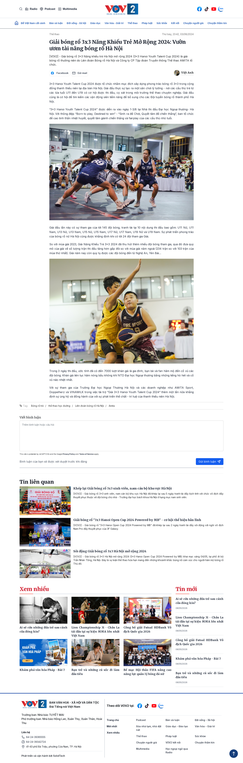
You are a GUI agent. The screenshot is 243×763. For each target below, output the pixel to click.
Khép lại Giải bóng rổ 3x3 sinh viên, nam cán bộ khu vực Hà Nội (122, 488)
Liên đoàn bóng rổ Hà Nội (89, 405)
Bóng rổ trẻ (37, 405)
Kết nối (175, 23)
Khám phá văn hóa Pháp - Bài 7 (198, 658)
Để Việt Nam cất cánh (33, 23)
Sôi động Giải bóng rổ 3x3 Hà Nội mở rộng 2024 (109, 551)
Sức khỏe (162, 23)
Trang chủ (113, 720)
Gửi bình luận (210, 461)
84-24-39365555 (35, 737)
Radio (31, 9)
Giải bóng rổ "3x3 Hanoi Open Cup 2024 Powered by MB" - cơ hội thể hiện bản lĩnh (137, 520)
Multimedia (67, 9)
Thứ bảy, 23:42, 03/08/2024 (178, 34)
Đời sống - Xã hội (76, 23)
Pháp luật (147, 23)
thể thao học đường (59, 405)
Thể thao (133, 23)
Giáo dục (95, 23)
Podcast (47, 9)
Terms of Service (86, 454)
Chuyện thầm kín (217, 23)
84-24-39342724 (36, 741)
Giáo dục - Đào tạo (177, 726)
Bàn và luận (56, 23)
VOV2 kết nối (173, 742)
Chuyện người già (193, 23)
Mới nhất (112, 726)
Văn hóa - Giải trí (114, 23)
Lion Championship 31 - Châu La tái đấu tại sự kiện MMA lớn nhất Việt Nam (200, 621)
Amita (112, 405)
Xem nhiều (113, 732)
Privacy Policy (69, 454)
